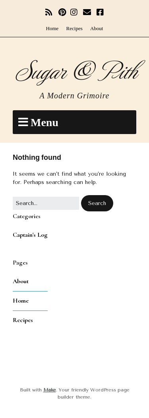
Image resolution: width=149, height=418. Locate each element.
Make (49, 390)
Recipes (74, 28)
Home (52, 28)
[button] (97, 203)
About (96, 28)
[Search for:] (46, 203)
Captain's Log (30, 235)
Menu (44, 122)
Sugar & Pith (74, 69)
